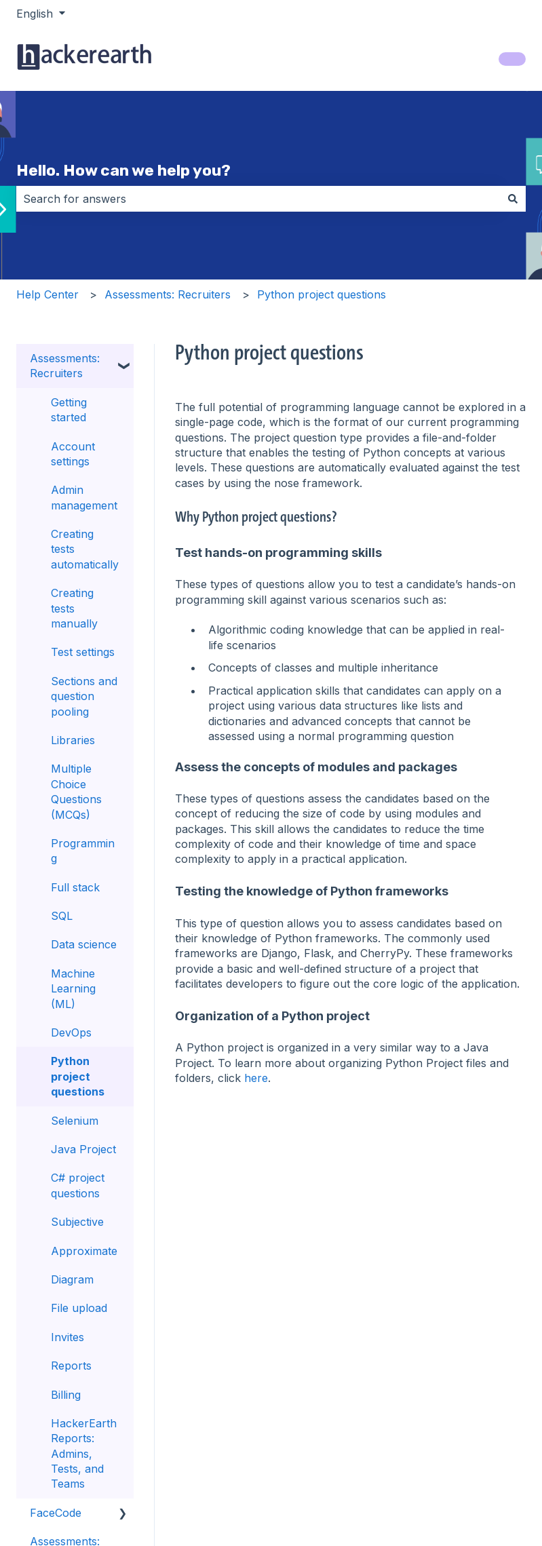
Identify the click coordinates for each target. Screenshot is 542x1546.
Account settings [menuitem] (73, 454)
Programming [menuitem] (83, 850)
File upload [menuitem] (79, 1308)
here (256, 1078)
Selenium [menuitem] (74, 1120)
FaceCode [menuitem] (55, 1513)
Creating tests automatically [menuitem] (85, 549)
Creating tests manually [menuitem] (74, 608)
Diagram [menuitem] (72, 1279)
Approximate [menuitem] (84, 1251)
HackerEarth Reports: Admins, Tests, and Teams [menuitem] (84, 1453)
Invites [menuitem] (67, 1337)
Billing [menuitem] (66, 1395)
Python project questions (321, 294)
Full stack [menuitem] (75, 887)
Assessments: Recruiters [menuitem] (65, 365)
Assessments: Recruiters (167, 294)
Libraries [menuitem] (73, 740)
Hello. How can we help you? (123, 170)
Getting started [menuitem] (69, 409)
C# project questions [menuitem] (77, 1185)
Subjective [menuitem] (77, 1222)
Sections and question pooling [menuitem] (84, 696)
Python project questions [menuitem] (77, 1076)
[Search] (513, 199)
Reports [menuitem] (71, 1365)
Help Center (47, 294)
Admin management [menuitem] (84, 497)
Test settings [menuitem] (83, 652)
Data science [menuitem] (84, 944)
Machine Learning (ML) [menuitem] (73, 989)
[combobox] (258, 199)
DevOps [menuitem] (71, 1032)
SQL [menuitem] (62, 916)
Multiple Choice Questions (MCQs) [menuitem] (76, 791)
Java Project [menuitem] (83, 1149)
